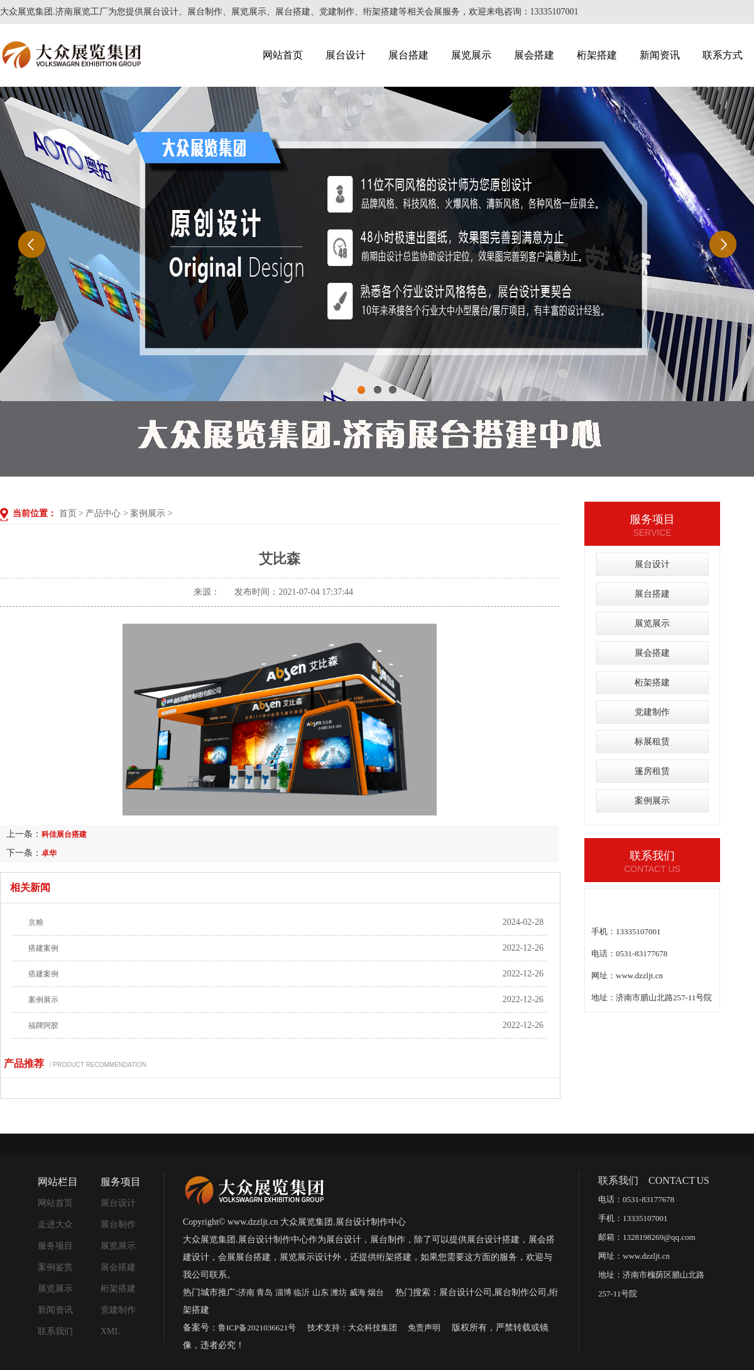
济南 (246, 1292)
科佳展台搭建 (64, 834)
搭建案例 (43, 948)
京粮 (35, 922)
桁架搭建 (597, 55)
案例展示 (147, 513)
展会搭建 (534, 55)
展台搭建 (408, 55)
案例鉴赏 (55, 1267)
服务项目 (55, 1246)
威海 (357, 1292)
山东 (320, 1292)
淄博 (283, 1292)
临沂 (301, 1292)
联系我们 (55, 1331)
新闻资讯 (660, 55)
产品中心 (103, 513)
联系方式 (722, 55)
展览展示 (471, 55)
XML (110, 1331)
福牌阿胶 (43, 1025)
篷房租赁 (652, 771)
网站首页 (283, 55)
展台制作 (118, 1224)
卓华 (49, 853)
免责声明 (424, 1327)
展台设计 (345, 55)
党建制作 (652, 712)
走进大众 (55, 1224)
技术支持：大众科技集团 (352, 1327)
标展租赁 (652, 741)
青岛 (264, 1292)
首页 (68, 513)
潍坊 (339, 1292)
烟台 (376, 1292)
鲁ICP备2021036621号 (257, 1327)
